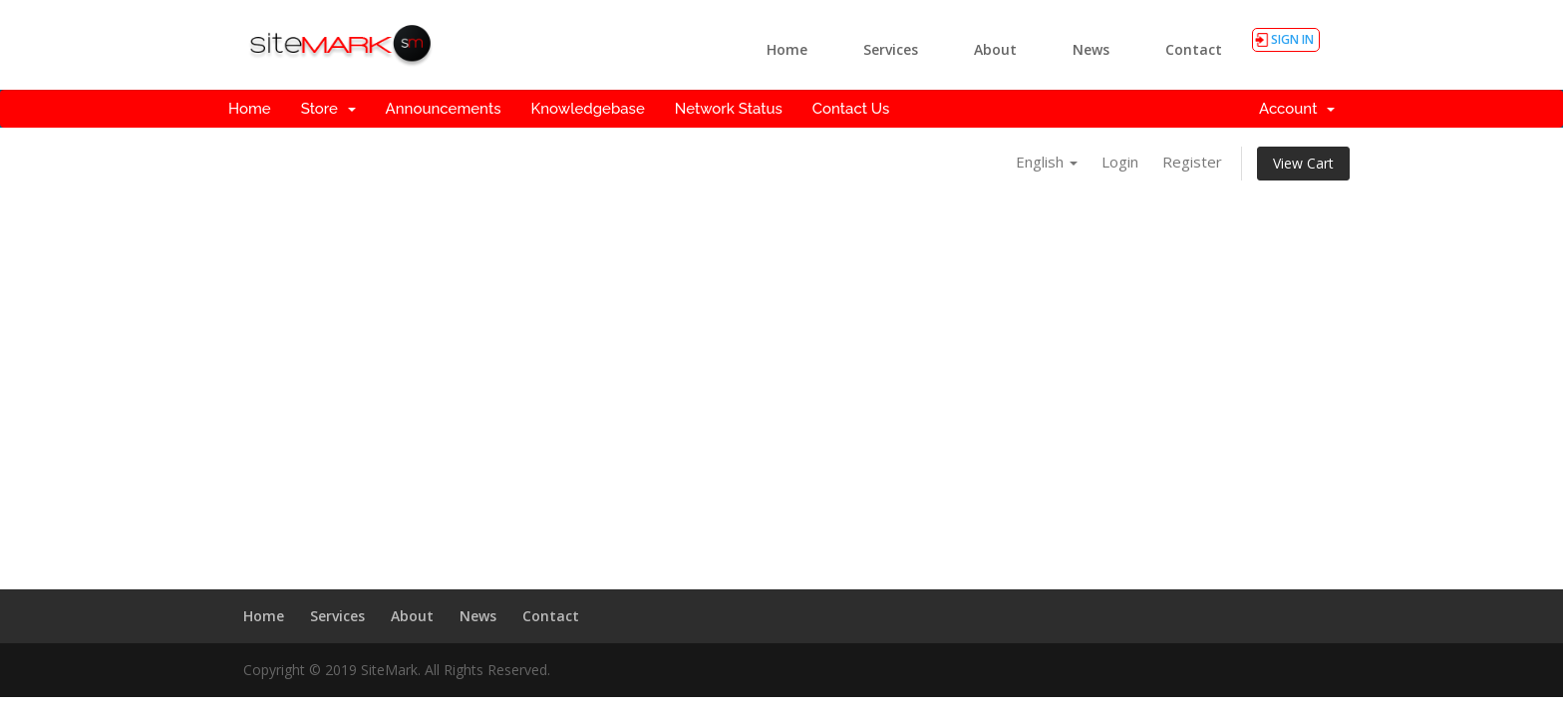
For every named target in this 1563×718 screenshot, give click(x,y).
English (1047, 162)
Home (787, 49)
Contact (1193, 49)
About (995, 49)
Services (890, 49)
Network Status (728, 109)
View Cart (1303, 163)
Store (328, 109)
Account (1297, 109)
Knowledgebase (587, 109)
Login (1119, 162)
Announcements (443, 109)
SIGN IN (1292, 39)
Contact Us (850, 109)
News (1091, 49)
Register (1192, 162)
